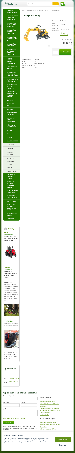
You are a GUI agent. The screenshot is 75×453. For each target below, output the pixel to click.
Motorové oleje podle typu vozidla (50, 424)
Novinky (11, 229)
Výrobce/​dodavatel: (55, 29)
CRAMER (7, 267)
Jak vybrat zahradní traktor (48, 422)
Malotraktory (43, 427)
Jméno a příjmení (8, 396)
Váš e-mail (6, 402)
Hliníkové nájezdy (45, 412)
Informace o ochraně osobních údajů (14, 418)
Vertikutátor (43, 406)
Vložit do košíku (65, 52)
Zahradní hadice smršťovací (48, 429)
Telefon (23, 402)
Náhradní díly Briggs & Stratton (49, 404)
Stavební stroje (43, 10)
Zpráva (5, 409)
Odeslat (8, 422)
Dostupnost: (56, 21)
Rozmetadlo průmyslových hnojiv (50, 410)
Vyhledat (55, 3)
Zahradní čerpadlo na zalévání (49, 408)
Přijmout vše (62, 439)
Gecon (6, 232)
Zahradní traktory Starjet (47, 401)
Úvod (23, 10)
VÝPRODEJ (7, 320)
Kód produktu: (55, 24)
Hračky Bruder (31, 10)
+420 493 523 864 (14, 379)
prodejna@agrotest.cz (15, 381)
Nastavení (62, 445)
